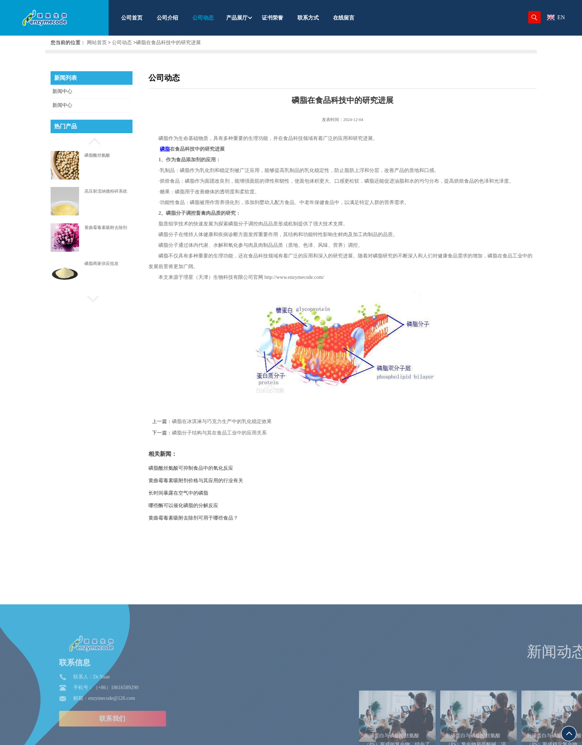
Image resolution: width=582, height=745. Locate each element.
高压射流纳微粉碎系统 (105, 191)
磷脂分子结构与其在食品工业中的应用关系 (240, 433)
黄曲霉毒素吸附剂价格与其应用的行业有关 (217, 480)
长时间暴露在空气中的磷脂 (199, 493)
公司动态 (122, 42)
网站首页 (97, 42)
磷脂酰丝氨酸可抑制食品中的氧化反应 (212, 468)
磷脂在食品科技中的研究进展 (168, 42)
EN (556, 17)
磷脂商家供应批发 (101, 263)
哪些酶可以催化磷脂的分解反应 (204, 505)
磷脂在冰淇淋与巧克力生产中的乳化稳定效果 (243, 421)
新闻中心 (62, 91)
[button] (91, 140)
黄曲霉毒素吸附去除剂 (105, 227)
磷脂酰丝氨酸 (97, 155)
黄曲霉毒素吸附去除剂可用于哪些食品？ (214, 518)
